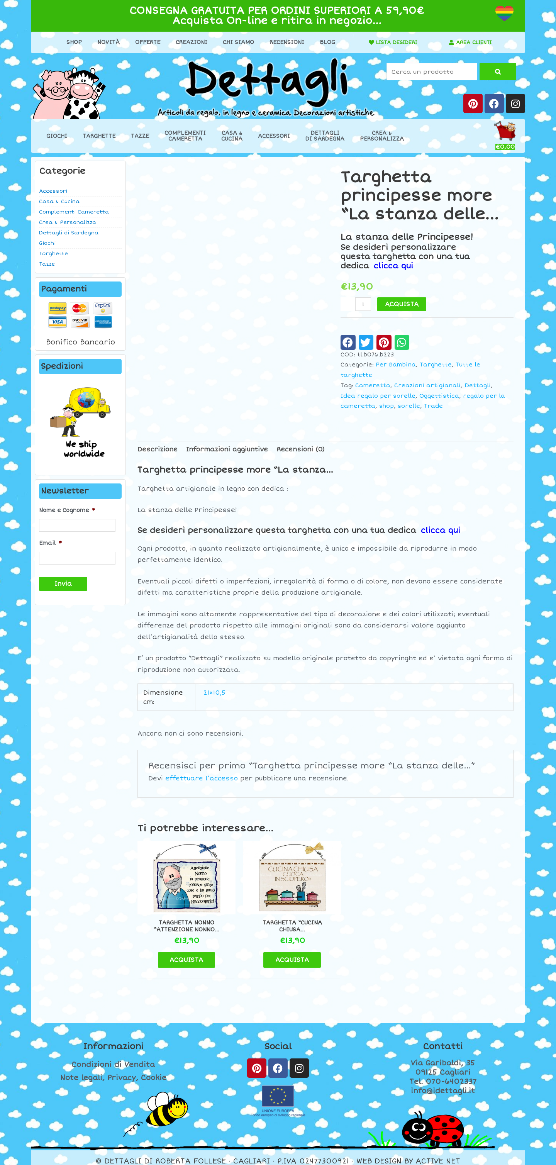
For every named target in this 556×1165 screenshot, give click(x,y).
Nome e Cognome (67, 510)
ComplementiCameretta (185, 136)
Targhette (99, 136)
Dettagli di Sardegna (68, 233)
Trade (433, 406)
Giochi (56, 136)
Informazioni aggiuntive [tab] (227, 449)
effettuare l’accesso (201, 778)
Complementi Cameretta (74, 212)
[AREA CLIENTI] (449, 42)
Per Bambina (396, 364)
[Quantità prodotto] (363, 304)
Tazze (140, 136)
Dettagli (477, 385)
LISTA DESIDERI (394, 42)
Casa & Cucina (59, 201)
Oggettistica (439, 395)
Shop (71, 42)
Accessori (274, 136)
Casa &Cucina (231, 136)
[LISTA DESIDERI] (366, 42)
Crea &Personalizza (382, 136)
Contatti (443, 1039)
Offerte (145, 42)
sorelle (409, 406)
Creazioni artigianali (427, 385)
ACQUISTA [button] (181, 952)
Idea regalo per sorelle (378, 395)
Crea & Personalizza (67, 222)
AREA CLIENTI (474, 42)
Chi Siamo (235, 42)
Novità (106, 42)
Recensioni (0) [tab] (300, 449)
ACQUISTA (402, 304)
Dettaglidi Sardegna (324, 136)
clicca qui (394, 266)
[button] (348, 342)
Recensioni (284, 42)
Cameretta (372, 385)
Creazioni (189, 42)
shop (386, 406)
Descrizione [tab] (157, 449)
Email (50, 542)
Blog (324, 42)
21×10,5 (214, 692)
